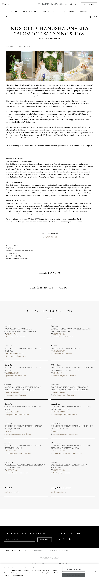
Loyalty (84, 11)
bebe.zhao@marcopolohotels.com (64, 395)
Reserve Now (89, 4)
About (14, 11)
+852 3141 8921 (58, 373)
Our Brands (29, 11)
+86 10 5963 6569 (59, 392)
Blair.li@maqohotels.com (61, 473)
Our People (48, 11)
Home (6, 549)
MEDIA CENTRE (17, 549)
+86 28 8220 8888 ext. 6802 (15, 353)
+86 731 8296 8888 (59, 470)
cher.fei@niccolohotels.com (62, 353)
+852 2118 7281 (11, 431)
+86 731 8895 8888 (59, 334)
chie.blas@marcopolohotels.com (17, 473)
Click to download (12, 492)
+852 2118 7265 (11, 334)
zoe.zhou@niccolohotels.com (63, 337)
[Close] (96, 571)
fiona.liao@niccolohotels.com (16, 356)
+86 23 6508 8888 (59, 351)
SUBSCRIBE (45, 538)
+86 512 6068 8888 (13, 373)
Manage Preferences (74, 569)
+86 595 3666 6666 (13, 392)
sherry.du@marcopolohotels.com (17, 414)
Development (67, 11)
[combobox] (49, 317)
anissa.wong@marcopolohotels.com (18, 434)
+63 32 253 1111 (12, 470)
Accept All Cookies (73, 575)
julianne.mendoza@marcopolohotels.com (67, 453)
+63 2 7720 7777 (59, 451)
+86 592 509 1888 (59, 412)
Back (4, 17)
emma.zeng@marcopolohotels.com (65, 414)
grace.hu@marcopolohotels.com (17, 395)
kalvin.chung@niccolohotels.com (64, 375)
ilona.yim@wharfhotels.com (15, 337)
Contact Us (62, 4)
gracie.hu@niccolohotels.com (16, 375)
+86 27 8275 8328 (12, 412)
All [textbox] (48, 317)
